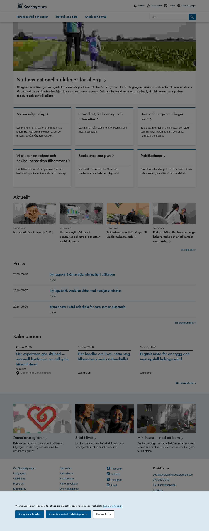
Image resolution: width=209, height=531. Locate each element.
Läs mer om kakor (112, 506)
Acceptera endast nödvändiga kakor (68, 514)
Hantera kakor (103, 514)
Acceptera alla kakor (29, 514)
